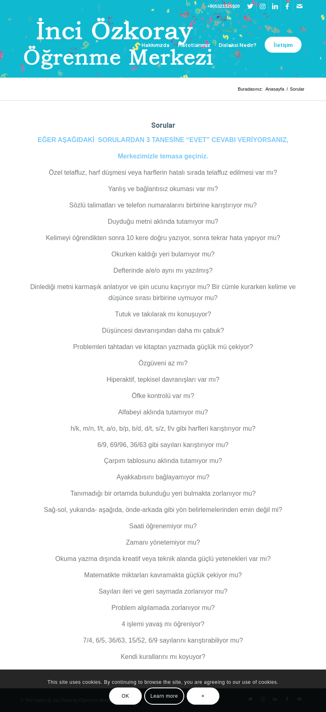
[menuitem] (155, 45)
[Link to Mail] (299, 6)
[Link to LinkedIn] (275, 6)
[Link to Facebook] (287, 6)
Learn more (164, 696)
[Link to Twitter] (250, 6)
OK (126, 696)
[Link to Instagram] (262, 6)
